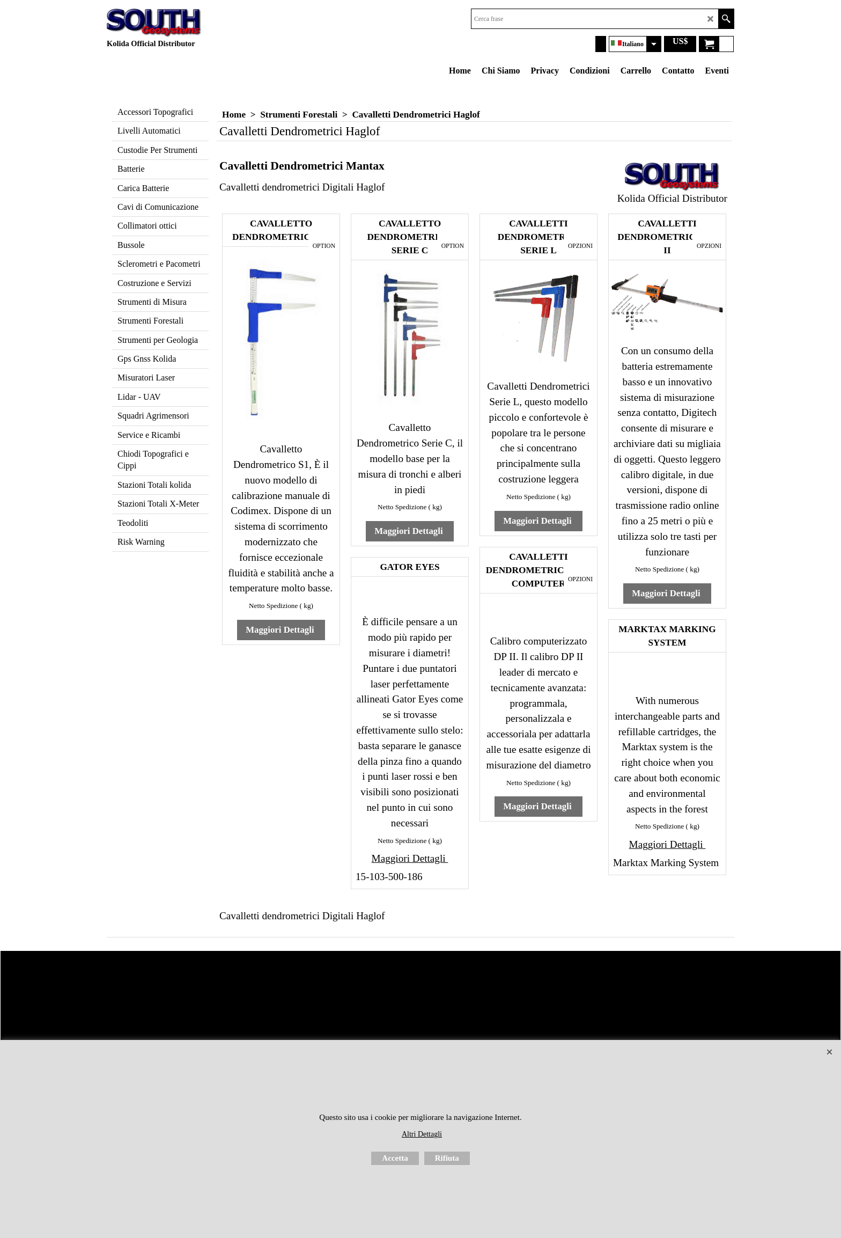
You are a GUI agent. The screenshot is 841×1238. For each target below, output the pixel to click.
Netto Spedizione (273, 606)
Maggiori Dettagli (281, 630)
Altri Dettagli (422, 1134)
